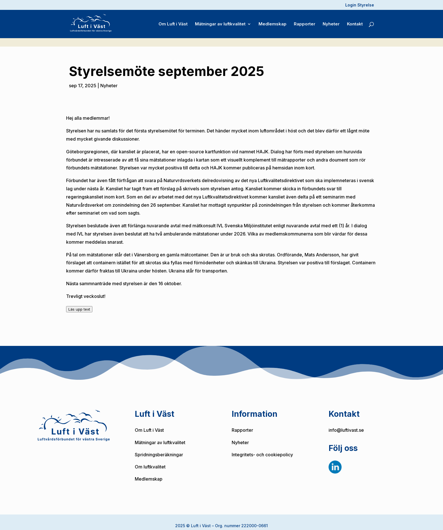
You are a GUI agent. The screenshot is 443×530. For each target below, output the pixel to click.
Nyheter (331, 23)
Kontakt (355, 23)
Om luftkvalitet (150, 460)
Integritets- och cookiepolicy (262, 448)
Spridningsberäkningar (159, 448)
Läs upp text (79, 302)
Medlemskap (272, 23)
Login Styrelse (359, 5)
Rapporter (304, 23)
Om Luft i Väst (173, 23)
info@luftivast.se (346, 423)
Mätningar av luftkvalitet (220, 23)
